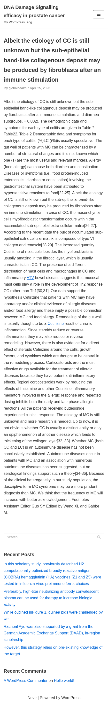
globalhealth (17, 88)
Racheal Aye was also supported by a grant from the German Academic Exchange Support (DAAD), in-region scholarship (52, 633)
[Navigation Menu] (98, 14)
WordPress (70, 698)
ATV (30, 278)
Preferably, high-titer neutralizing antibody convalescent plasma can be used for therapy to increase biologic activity (51, 598)
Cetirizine (55, 323)
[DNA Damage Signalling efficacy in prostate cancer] (36, 14)
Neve (32, 698)
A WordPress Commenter (25, 681)
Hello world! (64, 681)
